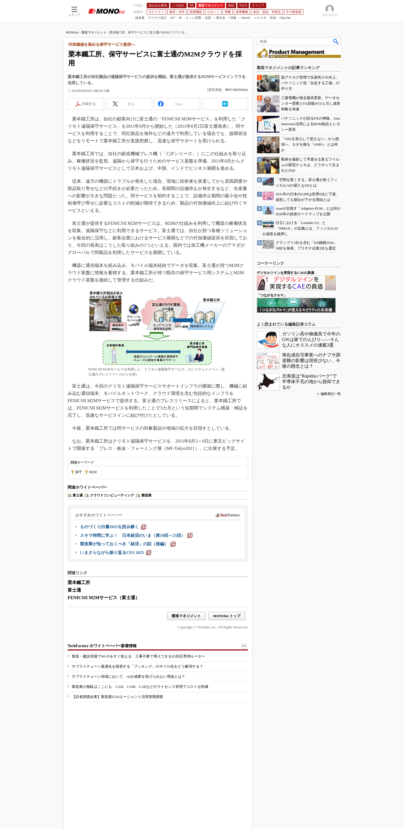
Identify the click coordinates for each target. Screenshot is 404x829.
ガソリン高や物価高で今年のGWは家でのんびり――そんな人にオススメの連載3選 (311, 339)
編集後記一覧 (331, 394)
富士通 (78, 495)
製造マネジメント (94, 32)
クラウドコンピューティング (112, 495)
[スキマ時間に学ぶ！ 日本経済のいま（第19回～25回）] (136, 535)
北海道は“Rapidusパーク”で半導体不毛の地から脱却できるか (311, 382)
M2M (93, 472)
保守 (78, 472)
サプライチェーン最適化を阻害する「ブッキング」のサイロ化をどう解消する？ (137, 666)
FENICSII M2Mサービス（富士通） (104, 597)
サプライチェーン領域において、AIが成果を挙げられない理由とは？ (128, 676)
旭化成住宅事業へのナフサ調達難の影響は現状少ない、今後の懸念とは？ (311, 360)
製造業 (146, 495)
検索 (336, 41)
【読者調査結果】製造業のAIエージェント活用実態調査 (117, 697)
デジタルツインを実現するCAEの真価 (285, 273)
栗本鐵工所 (79, 582)
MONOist (72, 32)
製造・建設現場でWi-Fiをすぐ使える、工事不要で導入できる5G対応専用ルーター (138, 656)
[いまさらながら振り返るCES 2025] (115, 552)
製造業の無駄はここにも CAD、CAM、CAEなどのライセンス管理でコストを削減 (140, 686)
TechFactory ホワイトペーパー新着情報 (102, 646)
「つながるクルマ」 (272, 295)
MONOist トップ (226, 616)
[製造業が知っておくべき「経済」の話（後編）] (128, 544)
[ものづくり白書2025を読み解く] (113, 527)
